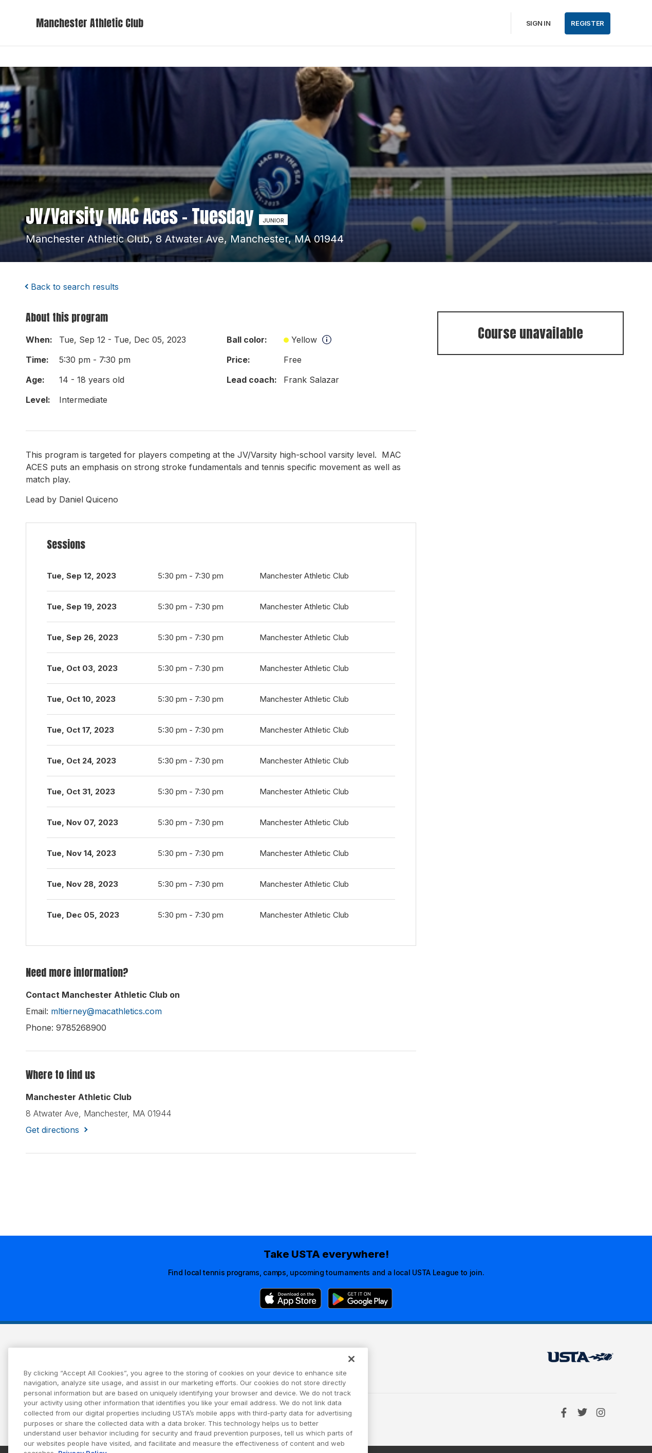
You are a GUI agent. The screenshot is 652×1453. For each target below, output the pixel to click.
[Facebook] (563, 1412)
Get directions (52, 1130)
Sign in (538, 23)
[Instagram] (600, 1412)
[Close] (351, 1371)
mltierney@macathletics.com (106, 1011)
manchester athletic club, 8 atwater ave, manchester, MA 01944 (185, 239)
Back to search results (75, 287)
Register (587, 23)
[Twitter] (582, 1412)
